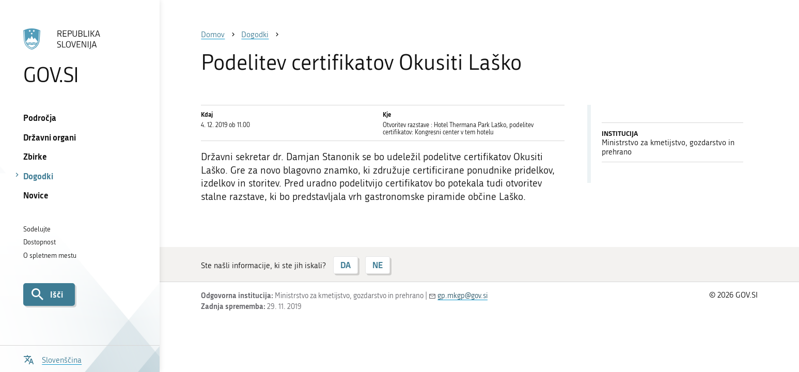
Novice (36, 195)
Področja (39, 117)
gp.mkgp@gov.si (462, 295)
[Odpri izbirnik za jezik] (52, 359)
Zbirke (35, 156)
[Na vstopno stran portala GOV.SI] (79, 56)
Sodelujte (37, 229)
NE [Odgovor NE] (377, 265)
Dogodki (38, 176)
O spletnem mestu (49, 255)
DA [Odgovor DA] (345, 265)
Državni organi (49, 137)
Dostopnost (39, 242)
